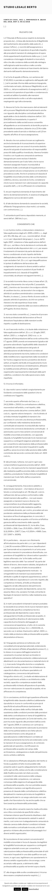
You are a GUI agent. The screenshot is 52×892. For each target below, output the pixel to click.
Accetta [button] (17, 889)
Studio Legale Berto (20, 7)
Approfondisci (34, 889)
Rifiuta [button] (25, 889)
